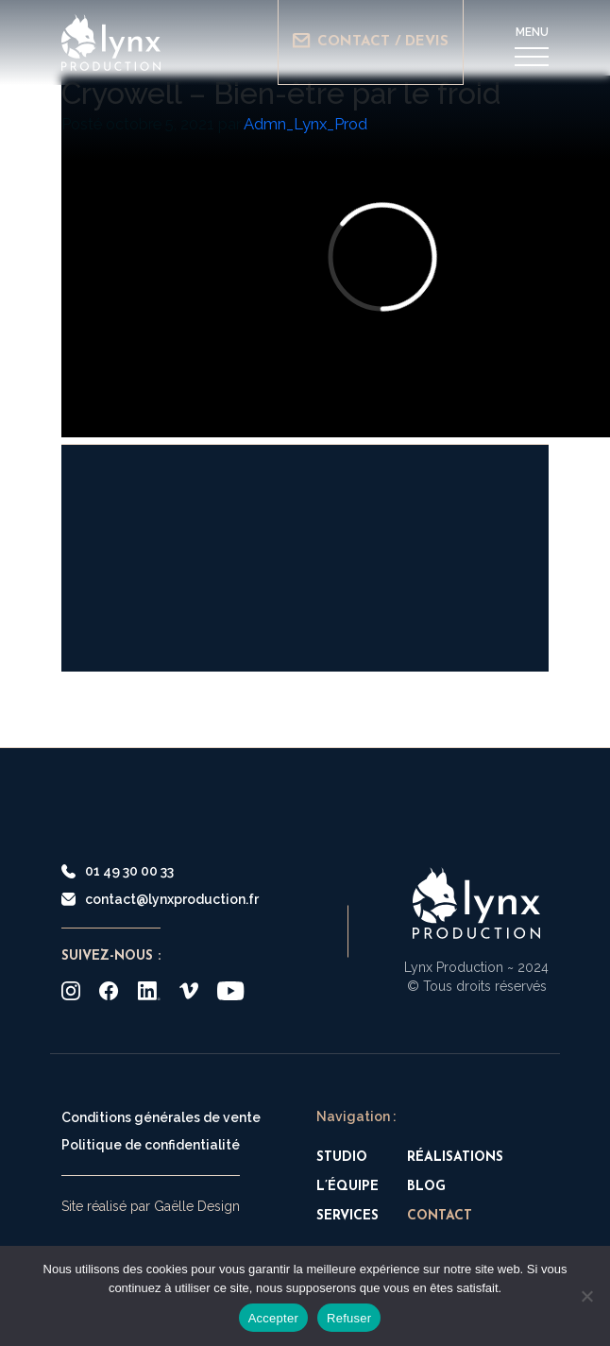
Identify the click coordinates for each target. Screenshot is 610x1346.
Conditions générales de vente (161, 1117)
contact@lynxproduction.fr (160, 899)
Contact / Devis (371, 41)
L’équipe (347, 1187)
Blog (426, 1187)
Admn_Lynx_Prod (305, 123)
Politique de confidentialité (150, 1144)
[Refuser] (586, 1295)
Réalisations (455, 1157)
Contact (439, 1216)
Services (347, 1216)
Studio (341, 1157)
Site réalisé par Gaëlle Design (150, 1206)
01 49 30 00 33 (117, 870)
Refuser (349, 1318)
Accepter (273, 1318)
